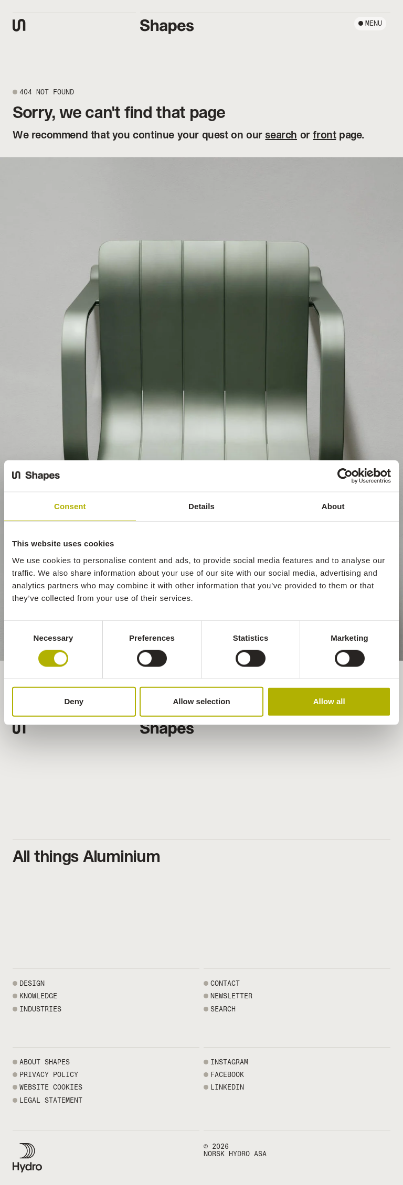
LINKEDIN (227, 1087)
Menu (373, 23)
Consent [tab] (70, 506)
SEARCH (223, 1009)
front (324, 134)
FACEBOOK (227, 1074)
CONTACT (225, 983)
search (281, 134)
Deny (73, 701)
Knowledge (38, 996)
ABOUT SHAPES (44, 1062)
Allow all (329, 701)
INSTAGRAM (229, 1062)
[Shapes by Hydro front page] (167, 26)
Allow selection (201, 701)
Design (32, 983)
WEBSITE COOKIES (50, 1087)
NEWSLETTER (231, 996)
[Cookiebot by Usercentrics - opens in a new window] (345, 476)
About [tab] (333, 506)
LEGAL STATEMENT (50, 1100)
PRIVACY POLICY (48, 1074)
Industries (40, 1009)
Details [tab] (201, 506)
